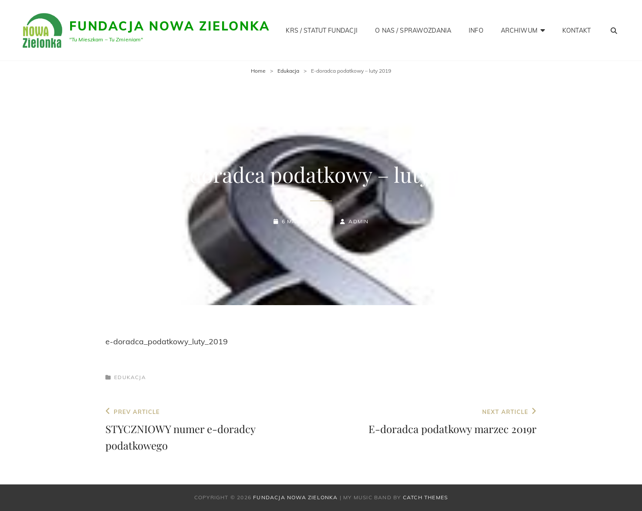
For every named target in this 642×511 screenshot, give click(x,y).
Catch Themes (425, 497)
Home (258, 70)
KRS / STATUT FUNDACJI (322, 30)
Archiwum (519, 30)
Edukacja (288, 70)
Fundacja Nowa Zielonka (169, 26)
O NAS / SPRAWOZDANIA (413, 30)
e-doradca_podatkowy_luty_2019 (166, 341)
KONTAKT (576, 30)
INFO (476, 30)
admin (358, 221)
